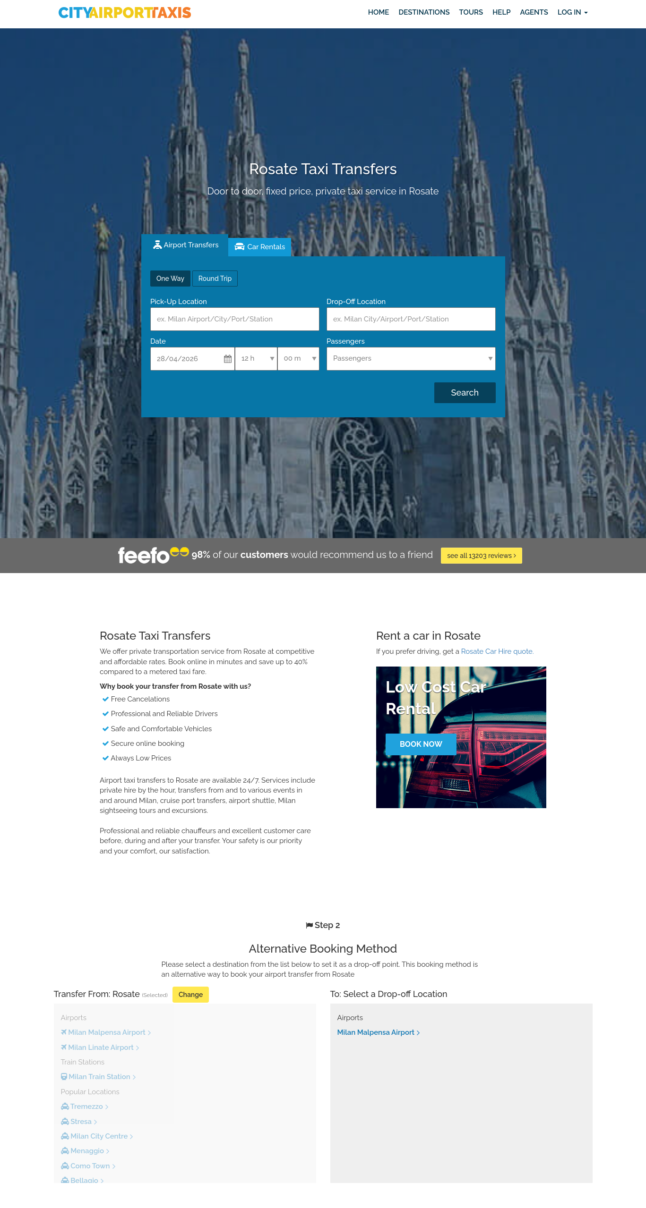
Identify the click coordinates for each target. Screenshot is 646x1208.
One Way (170, 278)
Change (191, 994)
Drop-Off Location (356, 301)
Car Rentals (266, 247)
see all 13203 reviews (481, 555)
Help (501, 12)
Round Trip (215, 278)
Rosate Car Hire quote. (497, 651)
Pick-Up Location (178, 301)
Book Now (421, 744)
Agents (534, 12)
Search (465, 392)
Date (158, 341)
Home (378, 12)
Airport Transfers (191, 245)
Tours (471, 12)
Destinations (423, 12)
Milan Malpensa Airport (376, 1032)
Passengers (346, 341)
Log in (573, 12)
